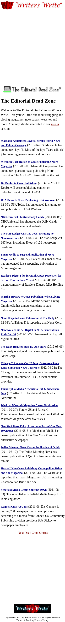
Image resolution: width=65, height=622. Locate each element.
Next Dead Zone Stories (32, 532)
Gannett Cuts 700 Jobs (14, 506)
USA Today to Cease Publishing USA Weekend (28, 200)
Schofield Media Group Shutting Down (24, 489)
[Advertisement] (32, 43)
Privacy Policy (41, 620)
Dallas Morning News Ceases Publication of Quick (30, 447)
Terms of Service (25, 620)
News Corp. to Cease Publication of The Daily (28, 318)
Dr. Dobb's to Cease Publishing (19, 183)
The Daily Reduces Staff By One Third (23, 346)
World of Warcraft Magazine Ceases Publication (29, 405)
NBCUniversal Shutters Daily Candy (22, 217)
